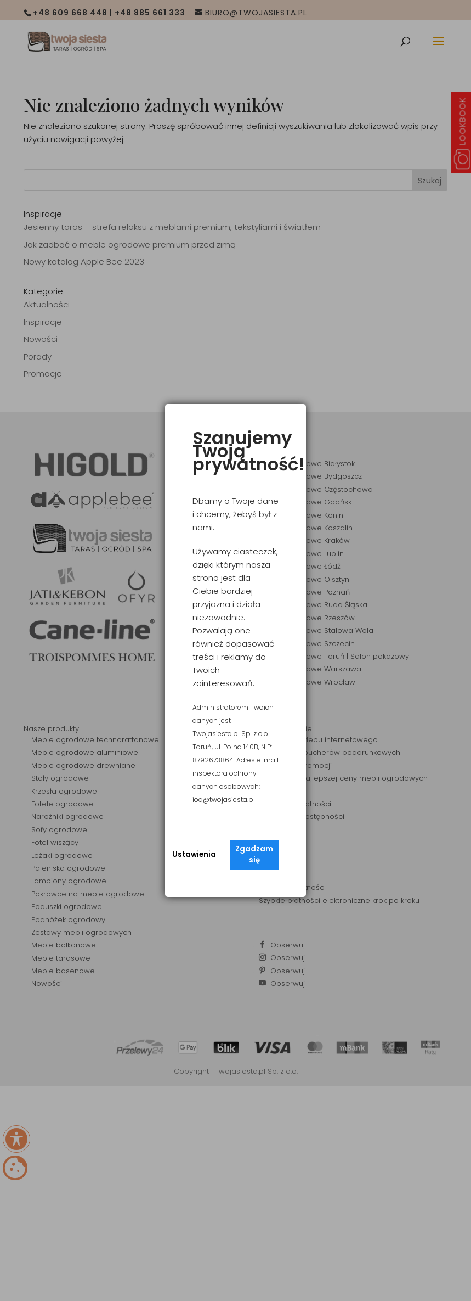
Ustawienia (194, 854)
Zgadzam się (254, 854)
